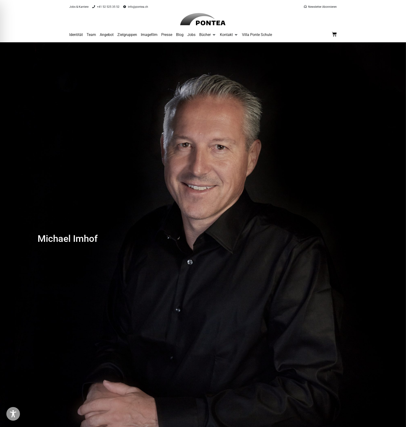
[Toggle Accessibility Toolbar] (13, 414)
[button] (207, 35)
